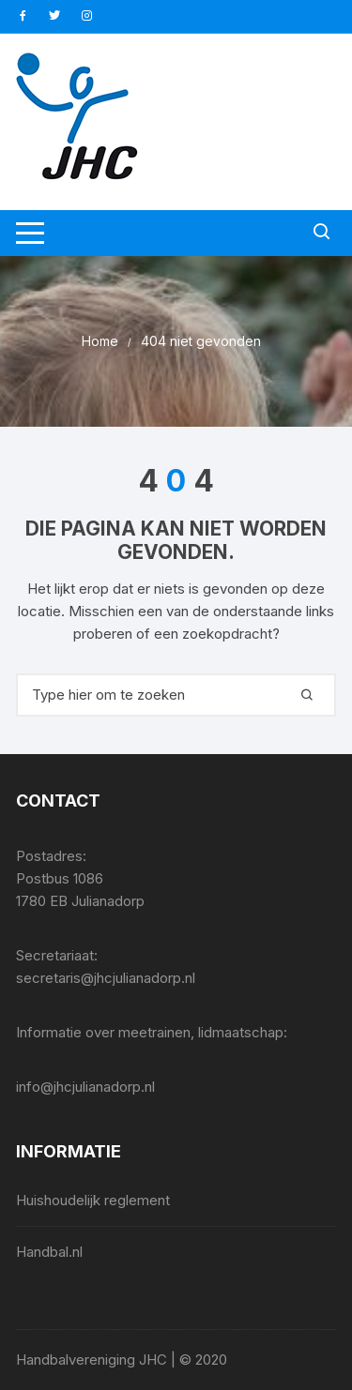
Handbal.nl (49, 1252)
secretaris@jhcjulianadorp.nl (105, 978)
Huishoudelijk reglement (93, 1200)
